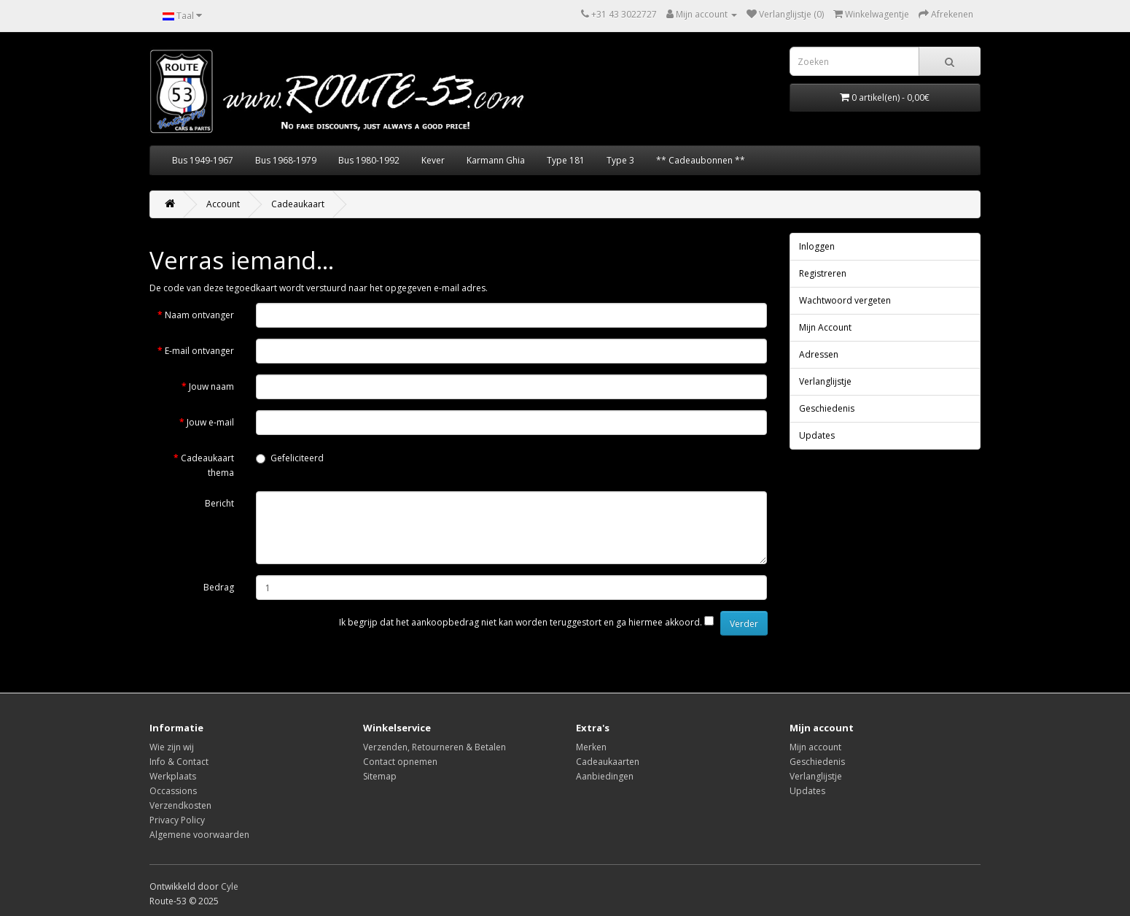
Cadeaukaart (297, 204)
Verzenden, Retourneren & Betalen (434, 747)
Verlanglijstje (825, 381)
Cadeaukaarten (607, 761)
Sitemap (380, 776)
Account (223, 204)
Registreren (822, 273)
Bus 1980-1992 (369, 160)
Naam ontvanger (199, 315)
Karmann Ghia (496, 160)
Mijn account (815, 747)
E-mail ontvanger (199, 351)
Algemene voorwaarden (199, 834)
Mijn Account (825, 327)
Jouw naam (211, 386)
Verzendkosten (180, 805)
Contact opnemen (400, 761)
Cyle (229, 886)
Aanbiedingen (605, 776)
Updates (817, 435)
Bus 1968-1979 (285, 160)
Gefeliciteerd (290, 458)
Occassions (173, 791)
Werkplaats (172, 776)
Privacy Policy (177, 820)
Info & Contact (179, 761)
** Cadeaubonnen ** (700, 160)
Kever (433, 160)
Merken (591, 747)
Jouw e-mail (210, 422)
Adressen (818, 354)
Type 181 (566, 160)
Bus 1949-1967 (202, 160)
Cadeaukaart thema (207, 465)
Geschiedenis (826, 408)
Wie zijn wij (171, 747)
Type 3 (620, 160)
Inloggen (817, 246)
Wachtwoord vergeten (845, 300)
